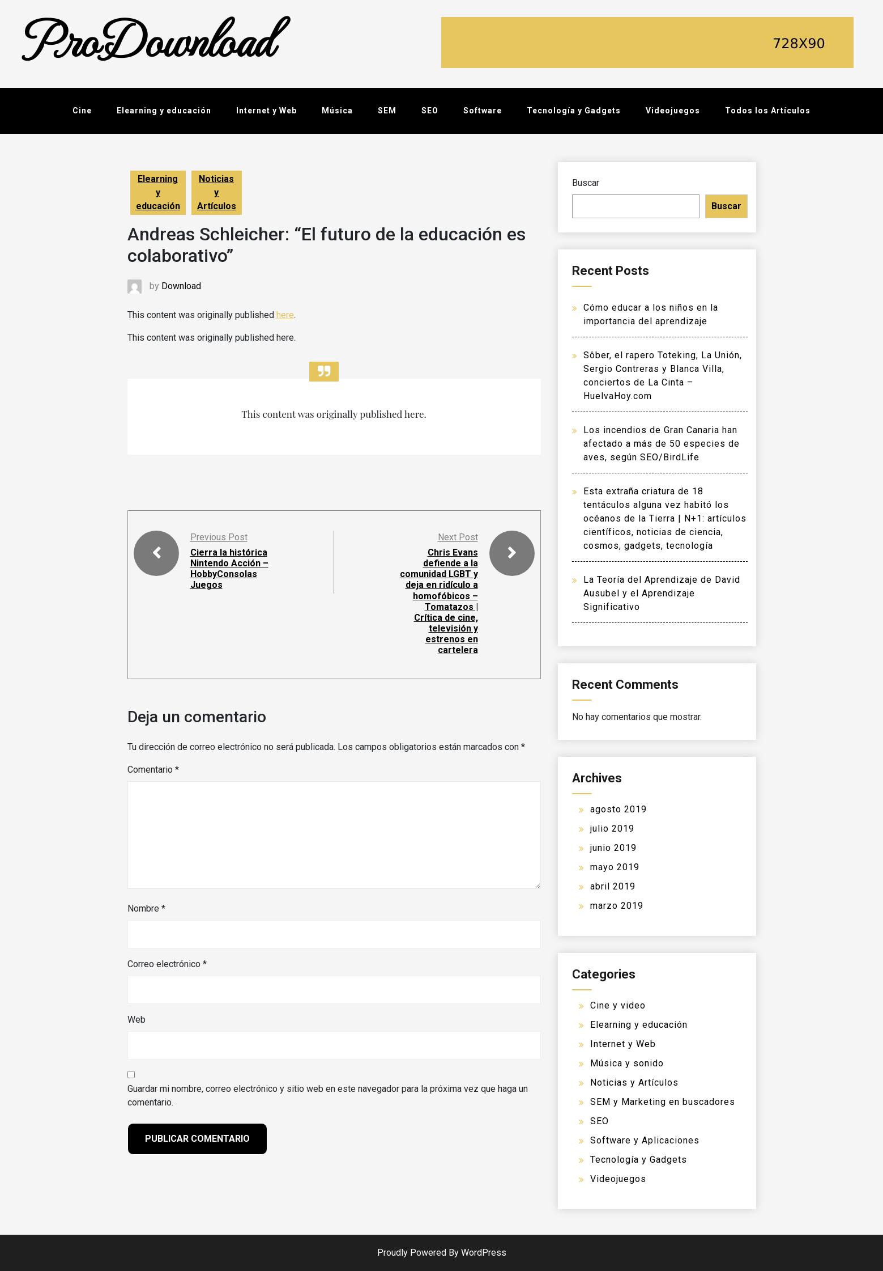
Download (181, 286)
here (285, 315)
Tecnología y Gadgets (574, 110)
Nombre (146, 908)
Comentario (153, 769)
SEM (387, 110)
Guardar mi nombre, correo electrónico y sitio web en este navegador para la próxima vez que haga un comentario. (327, 1095)
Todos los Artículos (768, 110)
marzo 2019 (616, 905)
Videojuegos (673, 110)
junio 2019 (613, 847)
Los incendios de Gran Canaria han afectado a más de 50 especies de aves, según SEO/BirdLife (661, 444)
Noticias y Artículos (216, 192)
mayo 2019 (614, 867)
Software (482, 110)
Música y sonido (627, 1063)
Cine (82, 110)
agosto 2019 (618, 809)
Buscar (585, 182)
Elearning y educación (164, 110)
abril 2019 (612, 886)
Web (136, 1019)
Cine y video (618, 1005)
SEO (429, 110)
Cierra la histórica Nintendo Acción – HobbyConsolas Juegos (229, 569)
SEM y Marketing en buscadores (662, 1101)
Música (337, 110)
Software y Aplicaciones (644, 1140)
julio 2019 (612, 828)
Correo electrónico (167, 964)
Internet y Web (266, 110)
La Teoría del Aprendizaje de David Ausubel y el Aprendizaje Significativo (661, 593)
